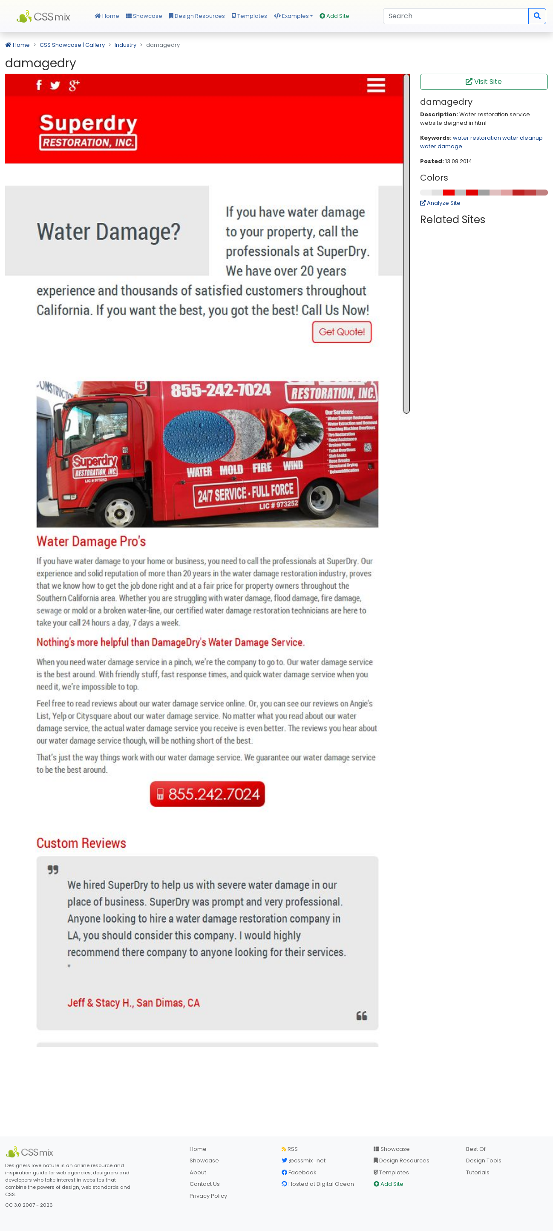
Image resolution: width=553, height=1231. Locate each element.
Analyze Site (440, 203)
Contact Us (205, 1184)
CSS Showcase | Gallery (72, 45)
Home (107, 16)
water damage (441, 146)
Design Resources (197, 16)
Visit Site (484, 81)
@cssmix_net (303, 1160)
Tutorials (478, 1172)
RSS (290, 1149)
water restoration (477, 138)
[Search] (456, 16)
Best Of (476, 1149)
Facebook (299, 1172)
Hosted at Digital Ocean (318, 1184)
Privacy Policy (208, 1196)
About (198, 1172)
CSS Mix (44, 16)
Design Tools (483, 1160)
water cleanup (522, 138)
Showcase (144, 16)
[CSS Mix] (30, 1152)
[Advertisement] (207, 1074)
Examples (291, 16)
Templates (249, 16)
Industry (125, 45)
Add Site (334, 16)
